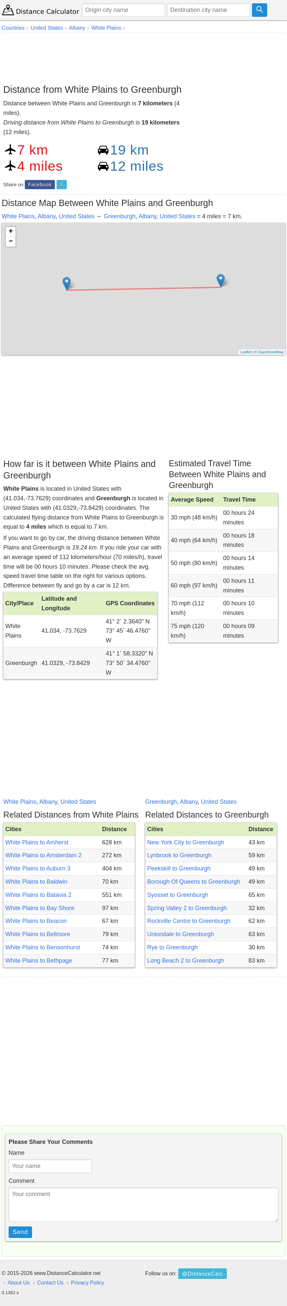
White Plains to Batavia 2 (38, 895)
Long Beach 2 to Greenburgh (185, 960)
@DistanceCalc (202, 1274)
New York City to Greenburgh (185, 842)
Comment (21, 1181)
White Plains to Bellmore (37, 934)
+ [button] (11, 232)
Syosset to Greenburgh (177, 895)
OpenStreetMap (271, 352)
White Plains (18, 216)
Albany (47, 216)
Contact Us (50, 1283)
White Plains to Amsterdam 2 (43, 855)
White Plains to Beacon (36, 921)
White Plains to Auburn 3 (37, 868)
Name (16, 1152)
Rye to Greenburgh (172, 947)
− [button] (11, 242)
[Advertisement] (143, 56)
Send (20, 1232)
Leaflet (245, 352)
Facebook (40, 184)
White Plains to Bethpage (38, 960)
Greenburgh (120, 216)
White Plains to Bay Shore (39, 908)
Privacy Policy (87, 1283)
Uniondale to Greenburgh (180, 934)
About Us (19, 1283)
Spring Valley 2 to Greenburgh (187, 908)
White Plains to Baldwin (36, 881)
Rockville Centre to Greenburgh (188, 921)
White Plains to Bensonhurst (42, 947)
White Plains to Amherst (36, 842)
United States (77, 216)
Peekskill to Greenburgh (179, 868)
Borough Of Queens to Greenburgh (193, 881)
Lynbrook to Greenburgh (179, 855)
